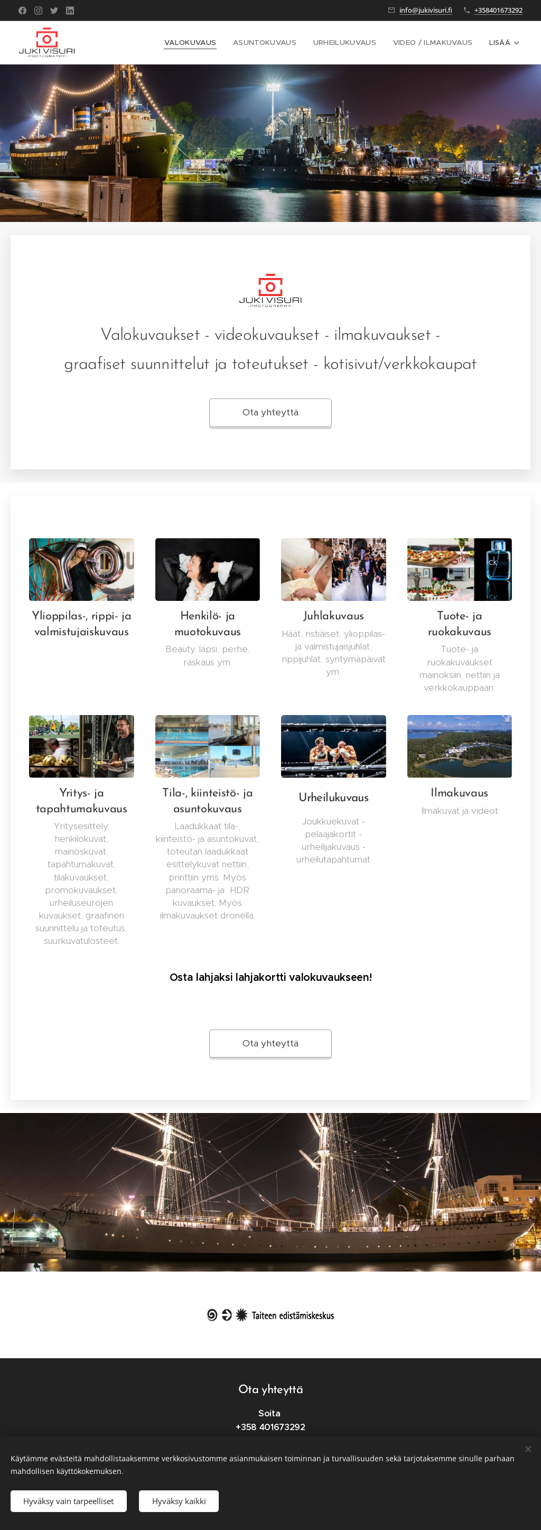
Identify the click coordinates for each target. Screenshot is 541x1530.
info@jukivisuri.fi (425, 10)
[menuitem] (205, 43)
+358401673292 (498, 10)
